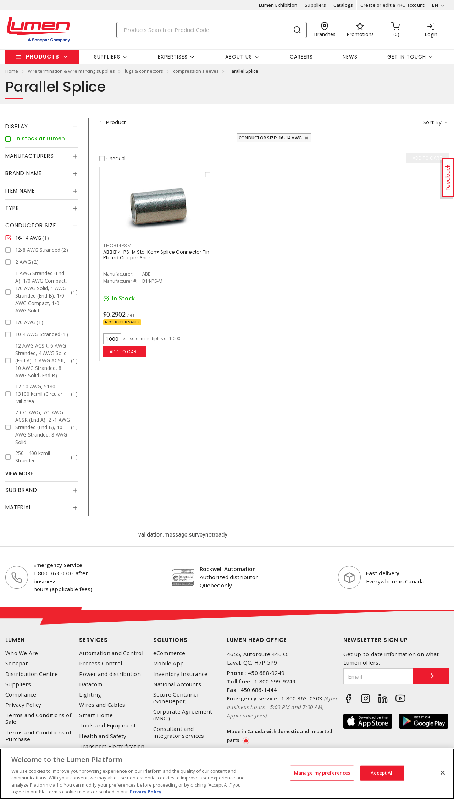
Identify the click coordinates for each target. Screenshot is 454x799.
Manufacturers (29, 156)
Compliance (21, 694)
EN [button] (435, 5)
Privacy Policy (23, 704)
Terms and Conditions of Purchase (38, 736)
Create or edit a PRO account (392, 5)
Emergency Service (57, 564)
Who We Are (21, 653)
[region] (227, 773)
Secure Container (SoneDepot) (176, 698)
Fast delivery (382, 573)
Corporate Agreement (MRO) (182, 715)
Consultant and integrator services (178, 732)
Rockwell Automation (228, 568)
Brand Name (23, 173)
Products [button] (42, 56)
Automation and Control (111, 653)
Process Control (100, 663)
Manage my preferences (322, 773)
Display (16, 126)
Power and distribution (110, 674)
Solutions (170, 640)
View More (19, 473)
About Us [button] (238, 56)
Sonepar (16, 663)
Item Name (20, 190)
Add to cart (125, 352)
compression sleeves (196, 71)
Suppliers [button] (107, 56)
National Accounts (177, 684)
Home (11, 71)
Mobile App (168, 663)
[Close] (442, 773)
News (350, 56)
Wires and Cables (102, 704)
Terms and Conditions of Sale (38, 718)
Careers (301, 56)
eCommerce (169, 653)
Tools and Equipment (107, 725)
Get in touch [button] (406, 56)
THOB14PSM (117, 246)
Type (12, 208)
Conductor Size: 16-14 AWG (270, 138)
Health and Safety (102, 736)
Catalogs (343, 5)
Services (93, 640)
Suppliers (315, 5)
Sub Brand (21, 490)
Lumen (15, 640)
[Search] (211, 30)
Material (18, 507)
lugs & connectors (144, 71)
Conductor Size (30, 225)
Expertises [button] (173, 56)
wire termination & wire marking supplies (71, 71)
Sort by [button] (432, 122)
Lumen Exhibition (278, 5)
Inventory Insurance (180, 674)
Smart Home (96, 715)
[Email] (378, 676)
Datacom (90, 684)
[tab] (41, 126)
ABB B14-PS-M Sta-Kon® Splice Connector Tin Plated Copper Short (156, 255)
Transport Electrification (111, 746)
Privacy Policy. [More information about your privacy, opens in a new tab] (146, 791)
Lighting (90, 694)
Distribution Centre (31, 674)
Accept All (382, 773)
